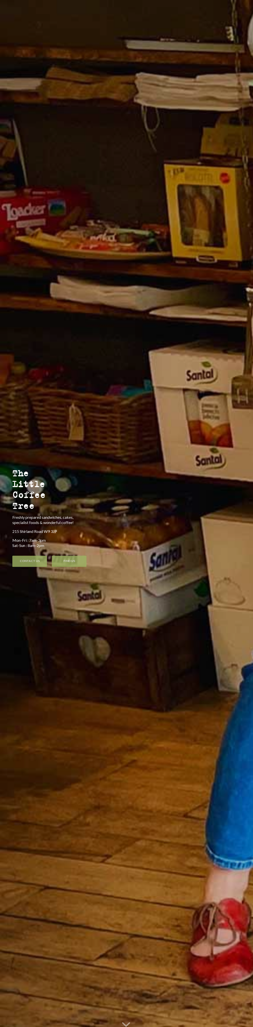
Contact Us (30, 561)
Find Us (69, 561)
